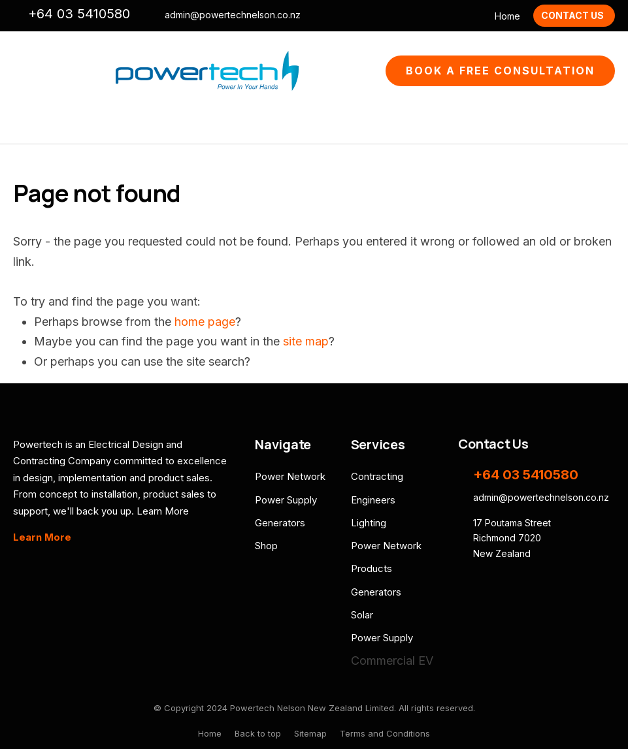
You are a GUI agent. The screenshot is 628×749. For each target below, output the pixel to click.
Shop (266, 545)
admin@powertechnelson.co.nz (233, 15)
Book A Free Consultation (500, 70)
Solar (362, 615)
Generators (280, 523)
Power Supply (286, 500)
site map (306, 341)
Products (371, 568)
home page (204, 321)
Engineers (373, 500)
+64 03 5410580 (79, 14)
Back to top (258, 733)
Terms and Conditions (385, 733)
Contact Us (572, 15)
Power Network (290, 476)
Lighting (368, 523)
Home (507, 16)
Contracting (377, 476)
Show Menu (21, 71)
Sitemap (310, 733)
